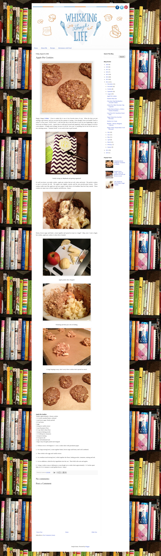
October (109, 89)
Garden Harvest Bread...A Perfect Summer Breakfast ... (115, 109)
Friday (47, 118)
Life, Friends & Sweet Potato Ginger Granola (119, 183)
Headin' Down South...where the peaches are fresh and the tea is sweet (119, 174)
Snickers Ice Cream (112, 121)
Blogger (87, 546)
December (110, 84)
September (110, 91)
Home (36, 48)
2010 (107, 152)
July (108, 132)
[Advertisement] (120, 207)
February (109, 144)
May (108, 137)
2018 (107, 67)
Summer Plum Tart (112, 98)
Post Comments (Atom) (49, 535)
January (109, 147)
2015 (107, 74)
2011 (107, 150)
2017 (107, 69)
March (109, 142)
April (108, 139)
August (109, 94)
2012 (107, 82)
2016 (107, 72)
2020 (107, 64)
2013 (107, 79)
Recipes (52, 48)
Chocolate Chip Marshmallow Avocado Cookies (114, 101)
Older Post (94, 532)
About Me (44, 48)
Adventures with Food (64, 48)
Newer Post (39, 532)
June (108, 134)
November (110, 86)
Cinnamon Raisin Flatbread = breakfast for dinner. (119, 162)
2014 (107, 77)
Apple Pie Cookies (112, 96)
